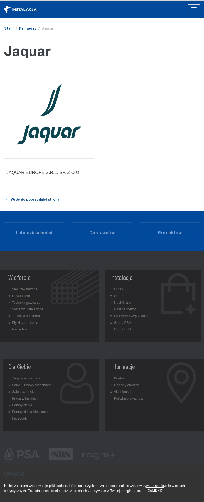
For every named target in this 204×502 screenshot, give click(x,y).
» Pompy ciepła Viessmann (29, 412)
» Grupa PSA (120, 323)
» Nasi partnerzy (123, 309)
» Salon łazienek (21, 392)
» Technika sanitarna (24, 316)
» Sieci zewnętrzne (22, 289)
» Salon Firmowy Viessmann (29, 385)
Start (9, 28)
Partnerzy (27, 28)
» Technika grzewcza (24, 303)
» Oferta (117, 296)
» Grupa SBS (120, 329)
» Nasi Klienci (121, 303)
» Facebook (17, 418)
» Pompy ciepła (20, 405)
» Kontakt (118, 378)
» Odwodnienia (19, 296)
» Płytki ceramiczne (23, 323)
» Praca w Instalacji (23, 398)
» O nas (116, 289)
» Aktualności (120, 392)
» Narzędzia (17, 329)
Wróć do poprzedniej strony (31, 200)
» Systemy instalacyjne (25, 309)
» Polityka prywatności (127, 398)
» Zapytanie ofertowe (24, 378)
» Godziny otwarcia (125, 385)
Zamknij (155, 491)
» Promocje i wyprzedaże (129, 316)
